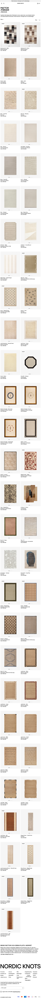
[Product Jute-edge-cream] (31, 788)
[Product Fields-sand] (31, 67)
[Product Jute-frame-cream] (31, 329)
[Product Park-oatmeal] (10, 198)
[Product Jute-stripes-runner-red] (10, 920)
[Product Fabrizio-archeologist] (10, 428)
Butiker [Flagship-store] (2, 975)
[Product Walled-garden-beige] (31, 460)
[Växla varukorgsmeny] (38, 3)
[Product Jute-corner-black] (10, 723)
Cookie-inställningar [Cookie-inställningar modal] (28, 976)
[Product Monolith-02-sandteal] (31, 559)
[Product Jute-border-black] (31, 657)
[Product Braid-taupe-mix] (10, 165)
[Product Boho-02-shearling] (31, 100)
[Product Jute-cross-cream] (31, 756)
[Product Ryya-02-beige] (10, 526)
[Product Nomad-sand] (31, 296)
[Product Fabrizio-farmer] (31, 395)
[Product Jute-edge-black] (10, 788)
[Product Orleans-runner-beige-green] (31, 887)
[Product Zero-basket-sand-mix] (31, 132)
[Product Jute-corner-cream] (31, 723)
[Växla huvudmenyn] (1, 3)
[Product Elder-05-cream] (31, 264)
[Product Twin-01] (31, 526)
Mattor (4, 8)
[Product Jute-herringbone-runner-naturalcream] (10, 854)
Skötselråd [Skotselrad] (11, 975)
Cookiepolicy (27, 973)
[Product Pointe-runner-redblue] (10, 887)
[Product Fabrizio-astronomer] (10, 395)
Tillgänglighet (27, 980)
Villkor (26, 978)
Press (10, 977)
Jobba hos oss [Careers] (3, 977)
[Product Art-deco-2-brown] (31, 493)
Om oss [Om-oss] (10, 971)
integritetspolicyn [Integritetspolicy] (16, 991)
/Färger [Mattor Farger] (4, 10)
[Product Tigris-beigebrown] (10, 493)
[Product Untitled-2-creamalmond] (31, 231)
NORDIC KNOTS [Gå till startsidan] (20, 3)
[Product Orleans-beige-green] (10, 592)
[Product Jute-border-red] (31, 690)
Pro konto (2, 971)
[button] (20, 954)
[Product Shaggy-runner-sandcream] (31, 821)
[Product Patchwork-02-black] (10, 34)
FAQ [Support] (17, 971)
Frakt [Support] (18, 975)
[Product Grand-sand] (10, 67)
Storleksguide (11, 973)
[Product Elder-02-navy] (10, 657)
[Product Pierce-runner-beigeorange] (31, 854)
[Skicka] (22, 988)
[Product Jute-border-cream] (10, 690)
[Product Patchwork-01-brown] (31, 34)
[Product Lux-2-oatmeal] (31, 165)
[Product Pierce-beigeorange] (10, 296)
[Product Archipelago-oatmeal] (10, 559)
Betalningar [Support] (19, 973)
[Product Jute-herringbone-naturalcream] (10, 329)
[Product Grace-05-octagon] (31, 362)
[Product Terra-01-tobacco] (10, 624)
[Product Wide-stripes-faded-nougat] (10, 264)
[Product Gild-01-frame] (31, 428)
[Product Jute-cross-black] (10, 756)
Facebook (35, 971)
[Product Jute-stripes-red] (10, 821)
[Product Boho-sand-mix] (10, 100)
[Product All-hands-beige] (10, 231)
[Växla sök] (4, 3)
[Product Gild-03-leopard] (10, 460)
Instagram (35, 973)
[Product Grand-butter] (10, 362)
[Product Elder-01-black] (31, 624)
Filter (2, 19)
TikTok (34, 975)
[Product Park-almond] (10, 132)
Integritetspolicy (28, 971)
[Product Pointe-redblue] (31, 592)
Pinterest (35, 977)
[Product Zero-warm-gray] (31, 198)
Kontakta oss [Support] (3, 973)
